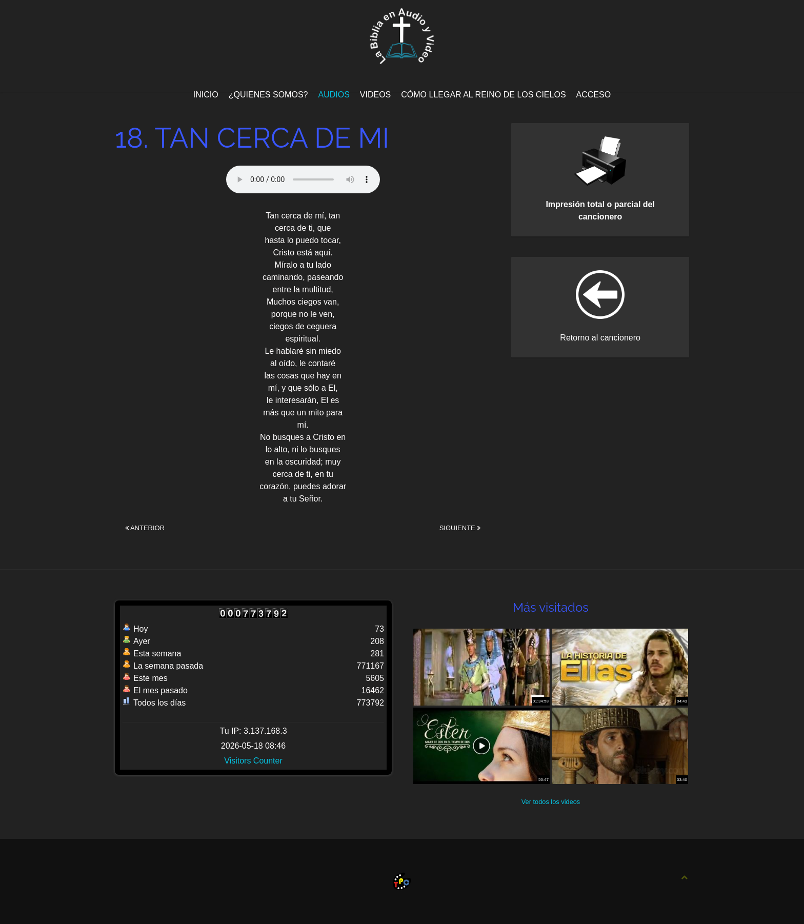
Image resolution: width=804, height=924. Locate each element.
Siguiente (460, 528)
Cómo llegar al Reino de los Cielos (483, 94)
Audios (333, 94)
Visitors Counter (253, 760)
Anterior (145, 528)
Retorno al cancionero (600, 337)
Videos (375, 94)
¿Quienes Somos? (268, 94)
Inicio (205, 94)
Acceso (593, 94)
